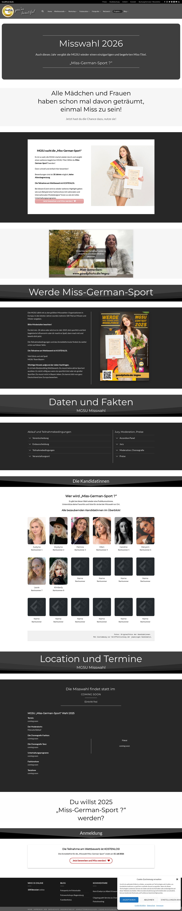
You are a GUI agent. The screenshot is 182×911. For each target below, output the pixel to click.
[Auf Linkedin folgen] (174, 2)
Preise (104, 2)
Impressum (159, 905)
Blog (126, 11)
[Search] (42, 11)
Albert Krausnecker (114, 891)
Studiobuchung (114, 2)
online (36, 889)
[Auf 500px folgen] (179, 2)
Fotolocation (84, 11)
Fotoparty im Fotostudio (70, 890)
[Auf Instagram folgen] (167, 2)
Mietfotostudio (60, 11)
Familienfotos (66, 900)
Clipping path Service (101, 897)
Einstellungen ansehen (169, 900)
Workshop (72, 11)
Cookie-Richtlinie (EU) (107, 909)
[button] (177, 879)
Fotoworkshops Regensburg (72, 895)
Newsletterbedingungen (86, 909)
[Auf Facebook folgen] (164, 2)
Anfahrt (125, 2)
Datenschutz (151, 905)
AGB (45, 909)
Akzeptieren (129, 900)
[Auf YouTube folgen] (176, 2)
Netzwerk (107, 11)
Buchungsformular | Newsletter (149, 2)
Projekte (117, 11)
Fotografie (96, 11)
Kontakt (133, 2)
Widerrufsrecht (67, 909)
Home (50, 11)
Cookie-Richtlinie (140, 905)
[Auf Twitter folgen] (169, 2)
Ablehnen (149, 900)
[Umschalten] (30, 438)
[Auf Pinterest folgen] (171, 2)
